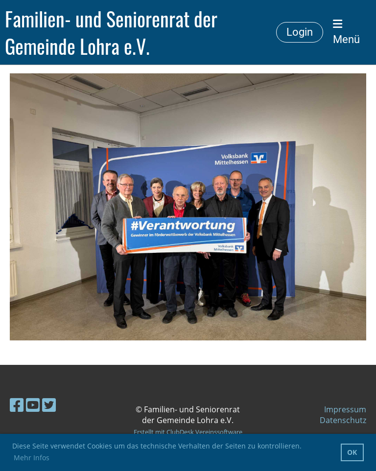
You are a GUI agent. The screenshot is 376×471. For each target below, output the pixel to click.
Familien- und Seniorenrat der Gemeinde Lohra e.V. (111, 32)
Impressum (345, 409)
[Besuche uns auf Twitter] (49, 404)
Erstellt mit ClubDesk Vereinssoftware (188, 431)
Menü (346, 32)
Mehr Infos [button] (31, 457)
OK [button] (352, 452)
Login (299, 32)
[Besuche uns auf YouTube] (33, 404)
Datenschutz (343, 420)
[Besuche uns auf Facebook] (17, 404)
